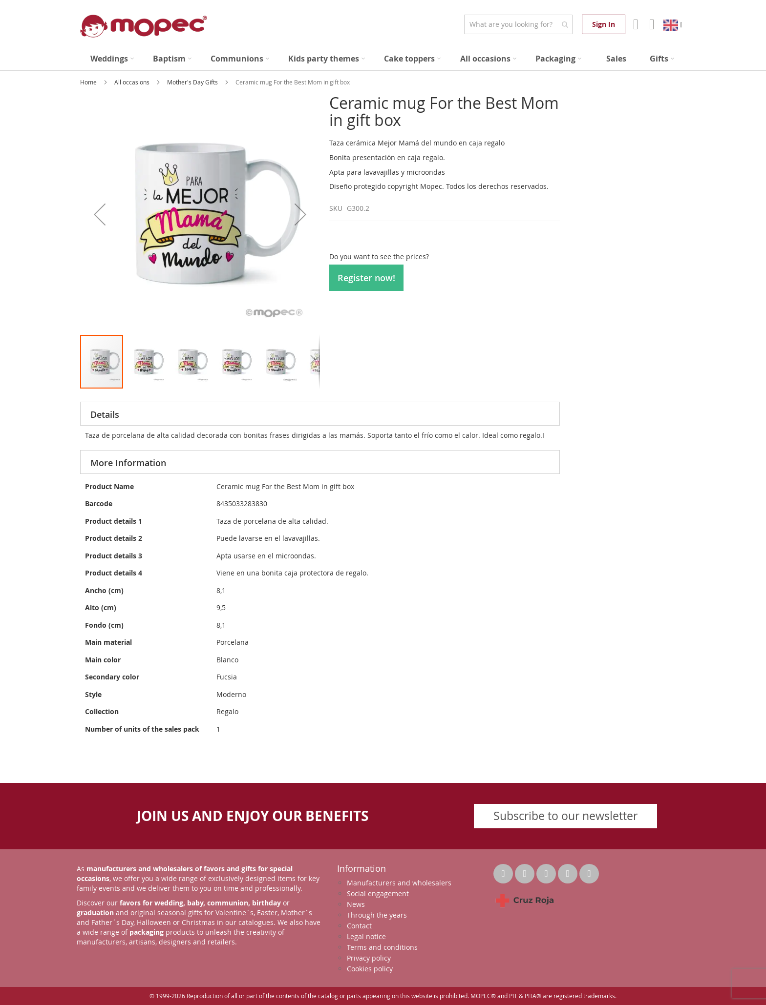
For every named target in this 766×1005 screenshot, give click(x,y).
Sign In (603, 24)
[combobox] (518, 24)
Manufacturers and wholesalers (399, 882)
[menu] (383, 58)
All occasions (132, 82)
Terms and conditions (382, 947)
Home (89, 82)
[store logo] (143, 26)
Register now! (366, 278)
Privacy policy (369, 958)
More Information (128, 463)
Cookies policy (370, 968)
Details (104, 414)
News (356, 904)
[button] (99, 214)
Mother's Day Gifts (193, 82)
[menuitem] (112, 58)
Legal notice (366, 936)
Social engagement (378, 893)
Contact (359, 925)
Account (635, 24)
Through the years (377, 915)
